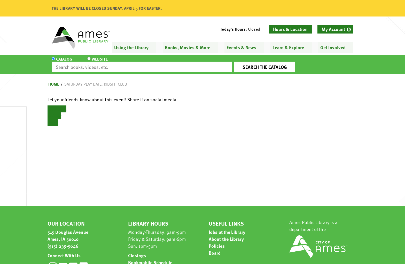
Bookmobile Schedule (150, 257)
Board (215, 248)
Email (53, 118)
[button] (242, 29)
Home (53, 79)
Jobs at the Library (227, 227)
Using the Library (131, 47)
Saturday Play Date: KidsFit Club (95, 79)
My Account (333, 29)
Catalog (64, 62)
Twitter (54, 111)
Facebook (57, 104)
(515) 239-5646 (63, 241)
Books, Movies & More (187, 47)
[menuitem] (335, 29)
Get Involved (333, 47)
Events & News (241, 47)
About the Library (226, 234)
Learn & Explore (288, 47)
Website (95, 62)
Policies (217, 241)
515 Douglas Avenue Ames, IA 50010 (68, 231)
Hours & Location (290, 29)
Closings (137, 250)
